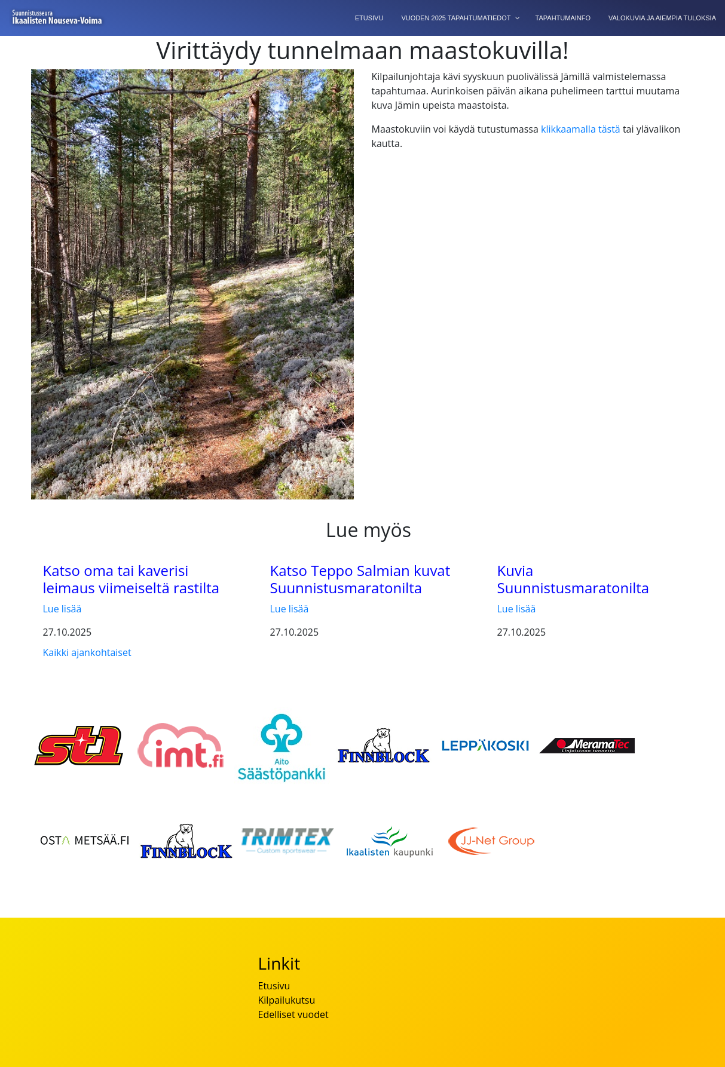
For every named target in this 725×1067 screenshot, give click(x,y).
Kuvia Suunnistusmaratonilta (573, 578)
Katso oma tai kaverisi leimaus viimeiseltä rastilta (131, 578)
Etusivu (274, 985)
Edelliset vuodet (293, 1014)
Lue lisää (62, 608)
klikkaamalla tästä (580, 129)
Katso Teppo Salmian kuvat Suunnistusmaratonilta (360, 578)
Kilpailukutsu (287, 1000)
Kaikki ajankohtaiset (87, 652)
